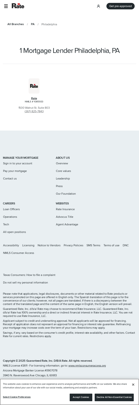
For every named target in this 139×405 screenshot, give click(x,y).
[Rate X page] (10, 262)
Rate (34, 98)
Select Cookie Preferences (17, 398)
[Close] (133, 385)
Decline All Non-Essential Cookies (114, 398)
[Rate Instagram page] (4, 262)
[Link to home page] (8, 146)
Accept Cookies (81, 398)
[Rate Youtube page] (27, 262)
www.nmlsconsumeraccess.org (87, 365)
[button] (5, 6)
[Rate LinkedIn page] (21, 262)
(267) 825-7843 (34, 111)
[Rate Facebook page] (15, 262)
